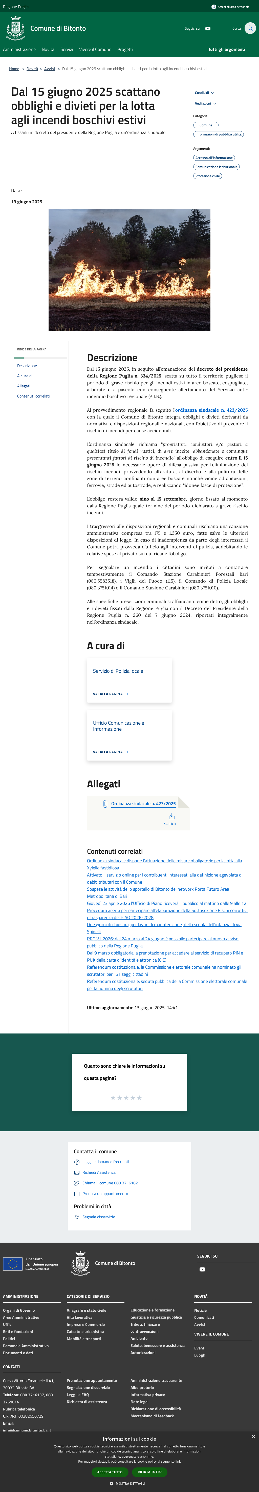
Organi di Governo (19, 1310)
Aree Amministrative (21, 1317)
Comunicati (204, 1317)
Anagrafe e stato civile (86, 1310)
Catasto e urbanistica (85, 1331)
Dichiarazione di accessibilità (156, 1409)
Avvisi (49, 69)
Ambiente (139, 1338)
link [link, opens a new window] (178, 1461)
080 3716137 (32, 1395)
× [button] (253, 1437)
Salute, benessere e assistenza (158, 1345)
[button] (129, 1483)
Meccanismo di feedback (152, 1416)
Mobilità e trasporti (84, 1339)
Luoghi (200, 1355)
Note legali (140, 1402)
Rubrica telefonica (19, 1409)
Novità (32, 69)
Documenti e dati (18, 1353)
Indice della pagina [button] (31, 349)
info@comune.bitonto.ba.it (27, 1430)
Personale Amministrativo (26, 1346)
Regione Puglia (16, 7)
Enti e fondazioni (18, 1331)
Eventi (199, 1348)
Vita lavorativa (79, 1317)
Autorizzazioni (143, 1352)
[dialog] (129, 1461)
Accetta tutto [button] (110, 1472)
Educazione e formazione (153, 1310)
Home (14, 69)
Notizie (200, 1310)
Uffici (7, 1324)
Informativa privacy (148, 1394)
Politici (9, 1339)
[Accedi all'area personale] (230, 7)
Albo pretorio (142, 1387)
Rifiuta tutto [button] (150, 1472)
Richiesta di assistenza (87, 1402)
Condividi (205, 93)
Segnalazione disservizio (88, 1387)
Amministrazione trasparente (156, 1380)
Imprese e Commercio (86, 1324)
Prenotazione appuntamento (92, 1380)
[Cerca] (250, 28)
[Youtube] (205, 28)
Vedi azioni (206, 104)
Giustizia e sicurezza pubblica (156, 1317)
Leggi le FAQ (78, 1394)
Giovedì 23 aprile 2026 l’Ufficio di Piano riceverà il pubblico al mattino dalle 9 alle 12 (166, 903)
